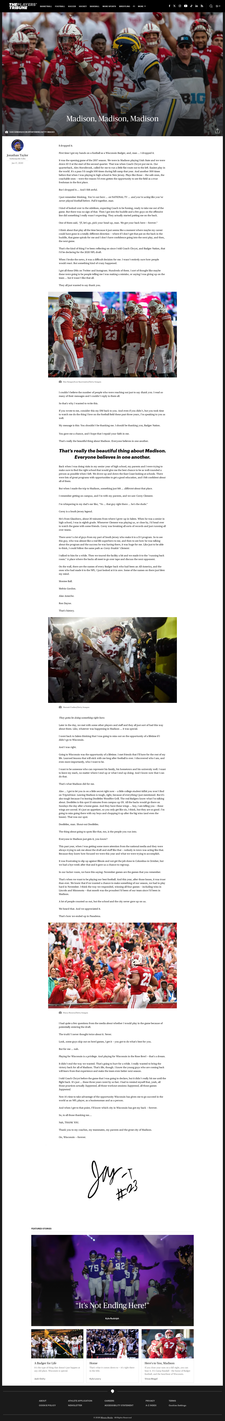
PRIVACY (150, 1400)
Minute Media (107, 1417)
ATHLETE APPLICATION (80, 1400)
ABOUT (42, 1400)
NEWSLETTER (75, 1405)
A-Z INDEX (151, 1405)
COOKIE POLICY (47, 1405)
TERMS (172, 1400)
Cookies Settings (177, 1405)
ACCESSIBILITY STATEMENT (119, 1405)
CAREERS (109, 1400)
